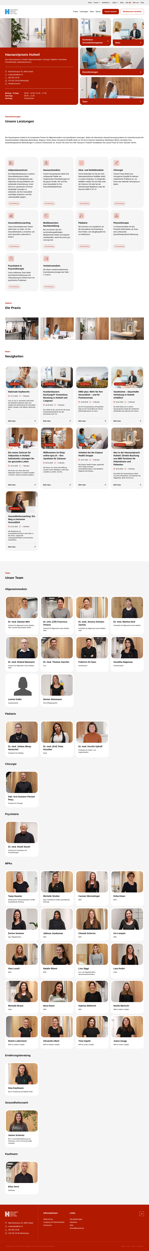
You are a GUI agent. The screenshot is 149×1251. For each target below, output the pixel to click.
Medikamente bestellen (132, 11)
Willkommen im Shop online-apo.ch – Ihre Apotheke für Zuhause (54, 455)
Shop (142, 2)
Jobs (71, 1225)
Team (92, 11)
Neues (98, 11)
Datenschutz (48, 1219)
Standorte (73, 1222)
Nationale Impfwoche (19, 392)
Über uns (136, 2)
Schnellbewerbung (77, 1228)
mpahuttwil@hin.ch (15, 75)
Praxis (75, 11)
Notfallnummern (14, 84)
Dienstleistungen (76, 1219)
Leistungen (84, 11)
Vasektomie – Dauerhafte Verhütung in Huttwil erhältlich (126, 395)
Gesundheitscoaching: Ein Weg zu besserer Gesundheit (21, 519)
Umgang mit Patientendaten (53, 1222)
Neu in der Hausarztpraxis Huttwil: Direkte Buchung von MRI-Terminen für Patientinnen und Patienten (126, 458)
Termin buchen (111, 11)
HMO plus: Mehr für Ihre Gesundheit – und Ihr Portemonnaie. (90, 395)
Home (90, 2)
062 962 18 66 (13, 78)
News (122, 2)
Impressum (47, 1225)
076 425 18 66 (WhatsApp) (18, 81)
